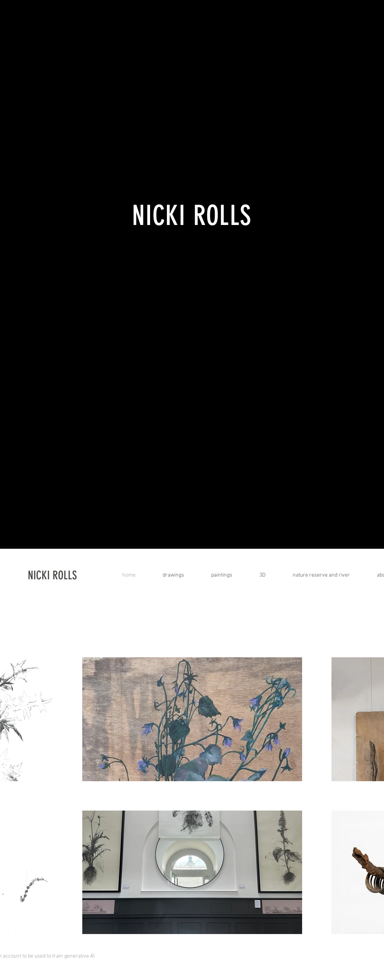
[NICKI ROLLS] (81, 575)
